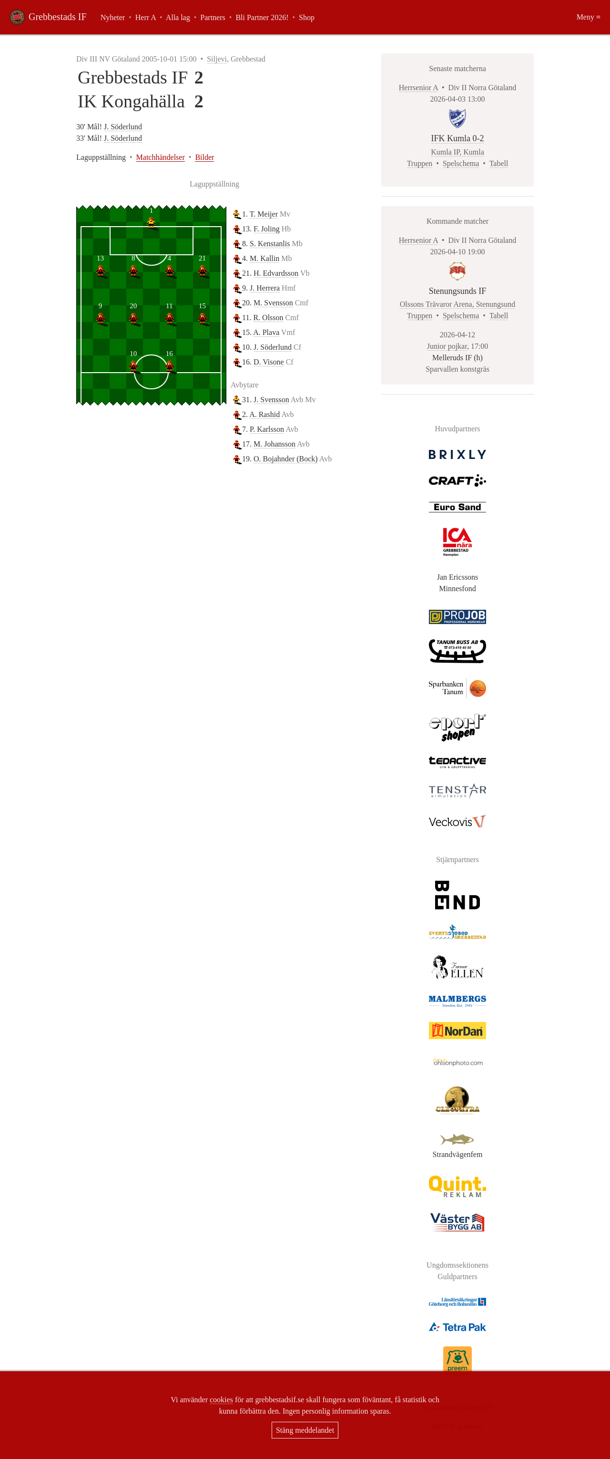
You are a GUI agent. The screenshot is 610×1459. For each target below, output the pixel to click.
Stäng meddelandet (305, 1430)
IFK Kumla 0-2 (457, 138)
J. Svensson (271, 400)
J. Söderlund (123, 127)
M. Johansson (274, 444)
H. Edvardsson (276, 273)
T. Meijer (264, 214)
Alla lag (178, 17)
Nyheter (113, 17)
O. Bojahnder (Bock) (286, 459)
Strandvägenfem (457, 1150)
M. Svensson (273, 303)
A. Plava (266, 332)
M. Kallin (264, 258)
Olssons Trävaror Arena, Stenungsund (458, 304)
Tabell (498, 163)
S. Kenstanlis (270, 244)
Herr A (145, 17)
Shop (307, 17)
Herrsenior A (418, 87)
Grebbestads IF (58, 16)
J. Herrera (265, 288)
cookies (221, 1400)
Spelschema (461, 163)
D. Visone (269, 362)
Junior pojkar (447, 346)
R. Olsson (268, 317)
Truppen (420, 163)
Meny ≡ (588, 17)
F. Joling (267, 229)
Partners (212, 17)
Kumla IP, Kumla (457, 152)
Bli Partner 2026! (261, 17)
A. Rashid (264, 414)
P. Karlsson (267, 429)
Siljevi (217, 59)
